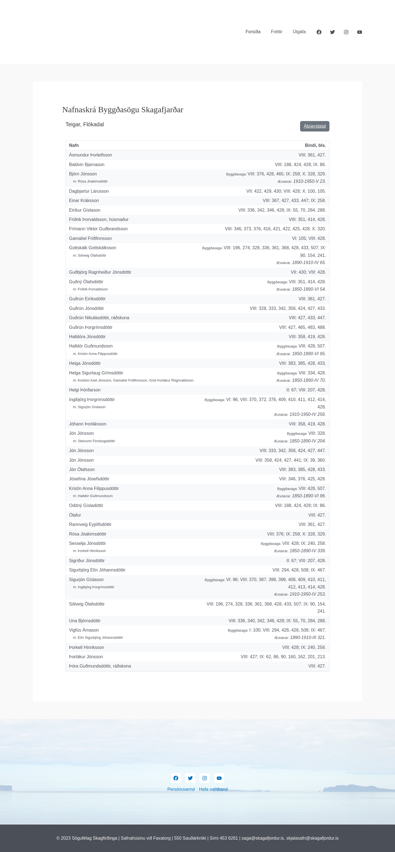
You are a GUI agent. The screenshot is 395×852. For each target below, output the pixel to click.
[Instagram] (346, 32)
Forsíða (257, 31)
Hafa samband (213, 789)
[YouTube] (359, 32)
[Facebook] (319, 32)
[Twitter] (332, 32)
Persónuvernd (181, 789)
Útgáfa (300, 31)
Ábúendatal (315, 126)
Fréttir (279, 31)
